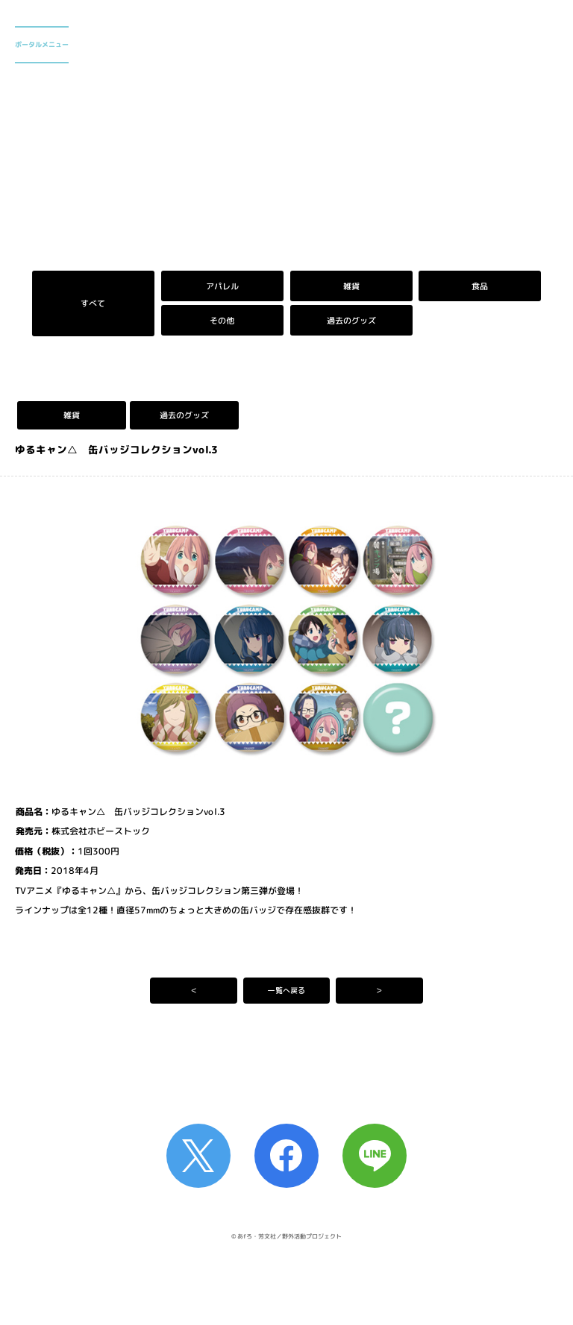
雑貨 (350, 286)
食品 (480, 286)
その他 (222, 321)
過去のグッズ (350, 321)
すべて (93, 303)
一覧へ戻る (286, 990)
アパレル (222, 286)
